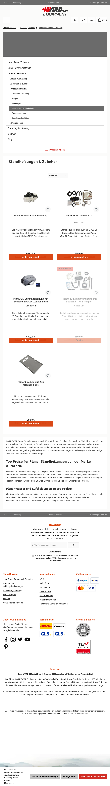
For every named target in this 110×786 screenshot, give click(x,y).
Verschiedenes (16, 123)
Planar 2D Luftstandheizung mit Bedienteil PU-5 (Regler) (79, 301)
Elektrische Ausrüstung (20, 94)
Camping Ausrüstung (18, 128)
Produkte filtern (55, 150)
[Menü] (6, 20)
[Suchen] (74, 20)
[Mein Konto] (91, 20)
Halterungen (16, 103)
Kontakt (6, 601)
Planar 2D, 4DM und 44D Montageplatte (30, 385)
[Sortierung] (58, 175)
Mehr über (44, 585)
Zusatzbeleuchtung (19, 113)
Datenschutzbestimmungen (56, 558)
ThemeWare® (82, 716)
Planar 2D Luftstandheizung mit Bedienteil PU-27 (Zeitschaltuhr (30, 301)
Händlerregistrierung (12, 593)
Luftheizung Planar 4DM (79, 215)
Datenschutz (45, 594)
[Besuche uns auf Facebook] (6, 641)
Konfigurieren (69, 776)
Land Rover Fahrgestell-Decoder (18, 581)
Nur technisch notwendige (45, 776)
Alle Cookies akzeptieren (93, 776)
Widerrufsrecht (46, 598)
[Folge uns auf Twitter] (20, 641)
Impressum (45, 589)
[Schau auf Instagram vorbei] (13, 641)
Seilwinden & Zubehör (19, 84)
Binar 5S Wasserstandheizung (30, 215)
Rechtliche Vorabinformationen (54, 606)
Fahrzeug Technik (18, 89)
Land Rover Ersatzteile (19, 68)
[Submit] (73, 547)
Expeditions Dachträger (21, 118)
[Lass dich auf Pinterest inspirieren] (6, 649)
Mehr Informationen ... (13, 783)
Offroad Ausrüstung (18, 79)
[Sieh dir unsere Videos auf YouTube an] (27, 641)
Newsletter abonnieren (13, 605)
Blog (10, 139)
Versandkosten (48, 713)
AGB (54, 560)
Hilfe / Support (9, 597)
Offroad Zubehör (17, 73)
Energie (15, 99)
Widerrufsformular (48, 602)
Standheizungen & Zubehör (23, 108)
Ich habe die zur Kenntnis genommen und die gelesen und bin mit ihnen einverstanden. (56, 560)
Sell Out (12, 134)
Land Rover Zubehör (18, 62)
